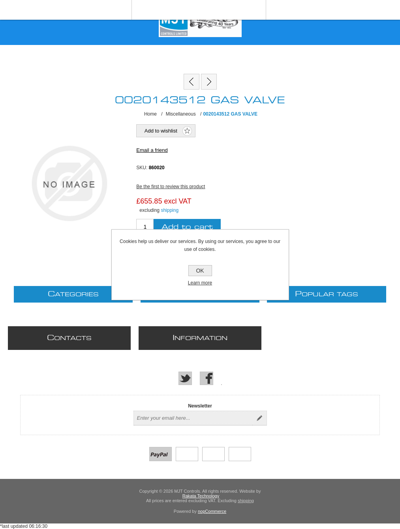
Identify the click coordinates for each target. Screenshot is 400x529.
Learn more (200, 283)
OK (200, 270)
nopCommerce (212, 511)
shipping (169, 210)
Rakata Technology (200, 495)
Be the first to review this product (170, 186)
